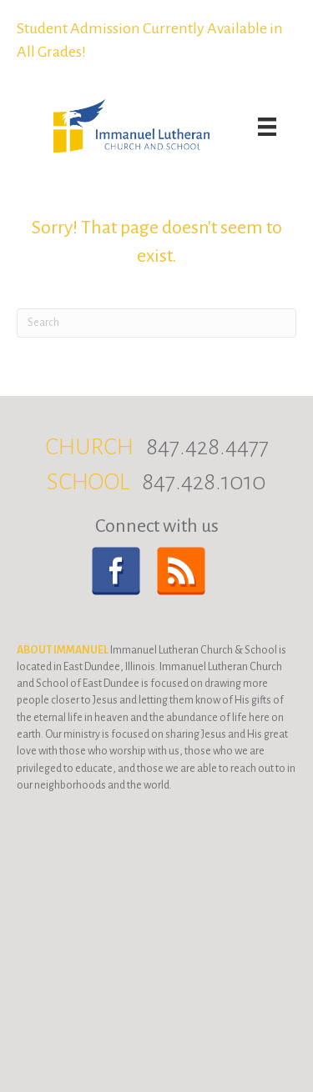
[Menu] (267, 127)
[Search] (156, 323)
